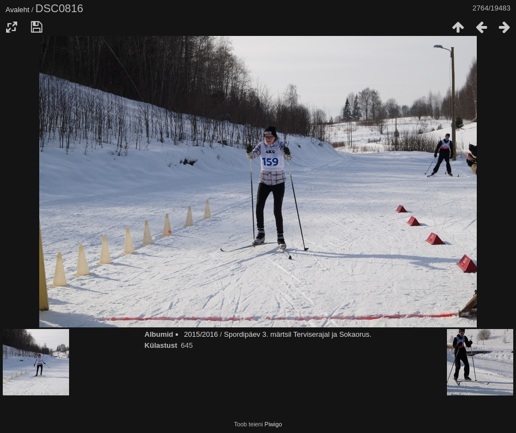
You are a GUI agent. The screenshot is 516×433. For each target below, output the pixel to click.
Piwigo (273, 424)
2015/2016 (201, 334)
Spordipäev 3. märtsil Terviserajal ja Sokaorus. (297, 334)
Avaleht (17, 10)
